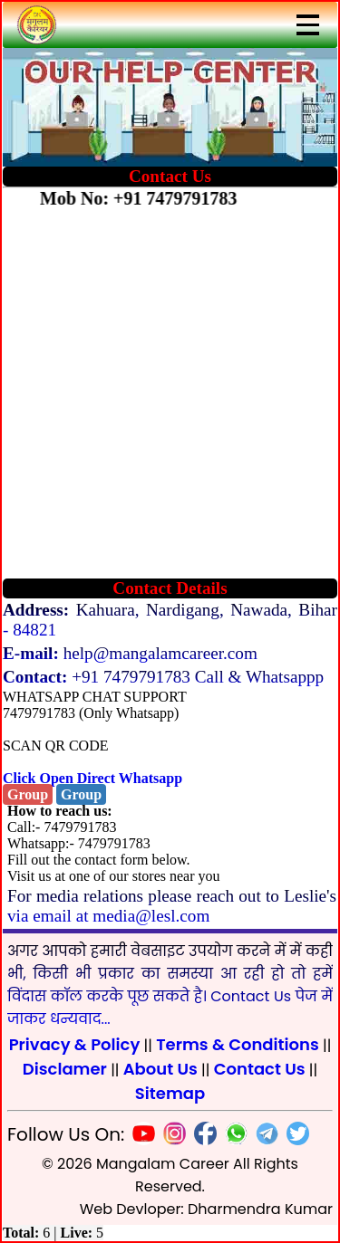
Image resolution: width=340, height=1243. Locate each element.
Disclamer (65, 1068)
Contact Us (260, 1068)
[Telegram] (263, 1136)
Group (27, 794)
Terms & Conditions (237, 1044)
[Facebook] (201, 1136)
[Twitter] (293, 1136)
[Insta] (170, 1136)
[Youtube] (139, 1136)
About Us (160, 1068)
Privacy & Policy (75, 1044)
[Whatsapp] (232, 1136)
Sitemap (170, 1093)
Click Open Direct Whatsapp (92, 778)
